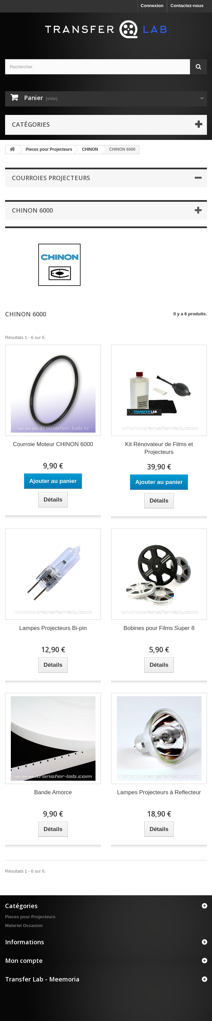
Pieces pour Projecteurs (49, 149)
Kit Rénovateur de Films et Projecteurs (159, 448)
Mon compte (24, 960)
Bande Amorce (53, 792)
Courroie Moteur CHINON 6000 (53, 444)
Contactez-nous (187, 5)
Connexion (152, 5)
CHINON (90, 149)
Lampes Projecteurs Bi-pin (53, 628)
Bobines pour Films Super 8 (159, 628)
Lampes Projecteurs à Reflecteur (159, 792)
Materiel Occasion (24, 925)
